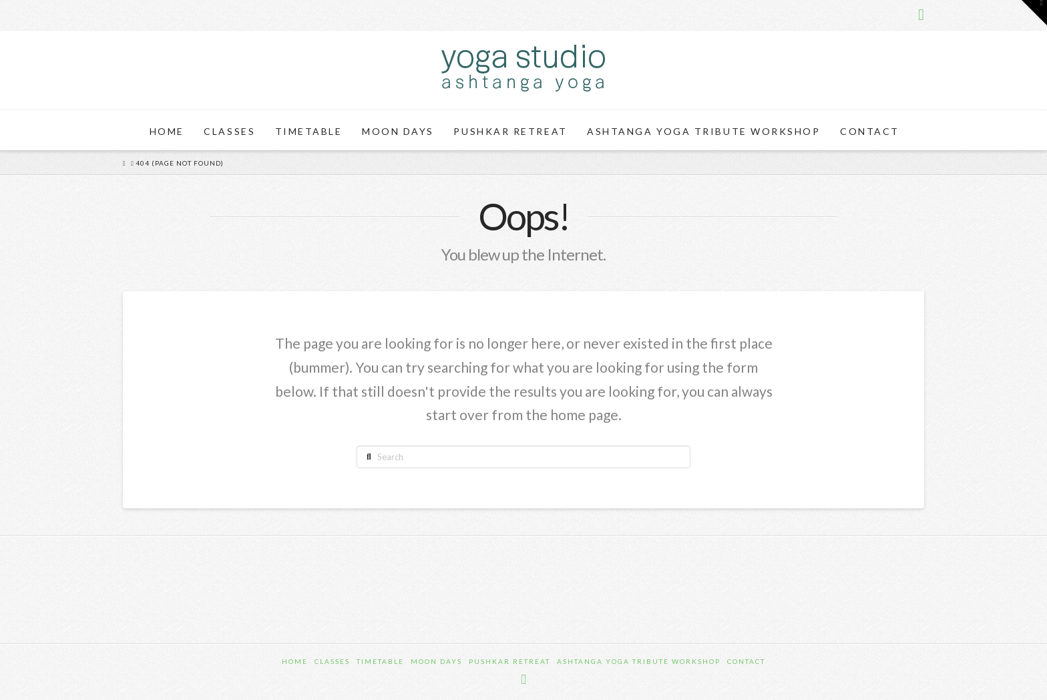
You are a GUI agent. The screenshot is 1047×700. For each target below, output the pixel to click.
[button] (1034, 12)
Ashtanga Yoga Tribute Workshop (638, 661)
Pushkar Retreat (509, 661)
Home (295, 661)
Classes (332, 661)
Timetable (380, 661)
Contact (746, 661)
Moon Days (436, 661)
